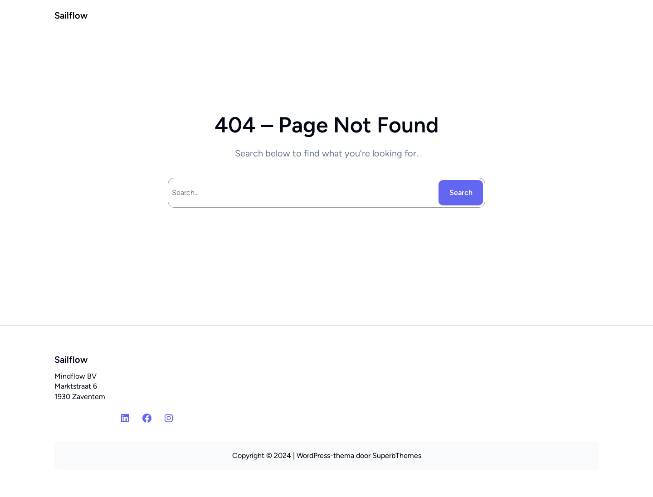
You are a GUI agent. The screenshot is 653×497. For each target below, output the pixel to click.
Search (461, 192)
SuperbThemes (396, 455)
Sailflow (71, 15)
